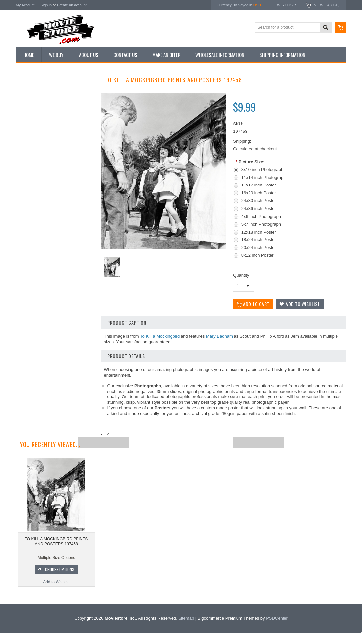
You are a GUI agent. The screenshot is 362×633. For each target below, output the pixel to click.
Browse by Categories (39, 126)
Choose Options (59, 354)
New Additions (32, 92)
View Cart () (326, 5)
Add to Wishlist (55, 367)
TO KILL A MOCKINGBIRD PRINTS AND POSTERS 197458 (56, 542)
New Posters (31, 148)
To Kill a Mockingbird (160, 336)
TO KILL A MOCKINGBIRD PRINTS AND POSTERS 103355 (55, 327)
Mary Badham (219, 336)
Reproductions (32, 137)
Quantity (241, 275)
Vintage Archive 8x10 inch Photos (49, 103)
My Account (25, 5)
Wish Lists (287, 5)
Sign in (46, 5)
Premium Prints (33, 159)
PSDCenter (277, 618)
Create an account (72, 5)
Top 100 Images (34, 115)
